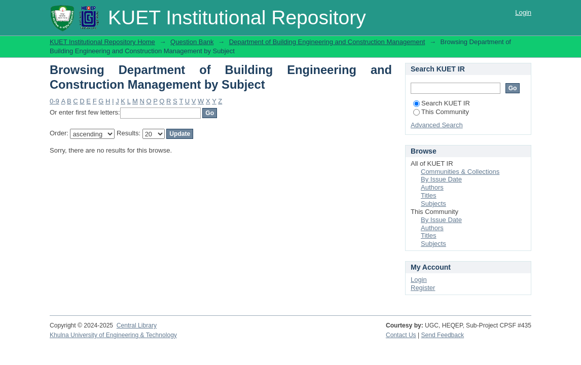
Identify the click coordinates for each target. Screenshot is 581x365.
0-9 (54, 101)
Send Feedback (442, 335)
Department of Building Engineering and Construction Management (327, 42)
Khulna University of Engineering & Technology (113, 335)
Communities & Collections (460, 171)
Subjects (433, 203)
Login (523, 12)
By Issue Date (441, 179)
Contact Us (401, 335)
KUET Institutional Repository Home (102, 42)
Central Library (137, 325)
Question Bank (191, 42)
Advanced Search (437, 125)
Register (423, 287)
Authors (432, 187)
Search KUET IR (441, 103)
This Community (441, 112)
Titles (429, 195)
